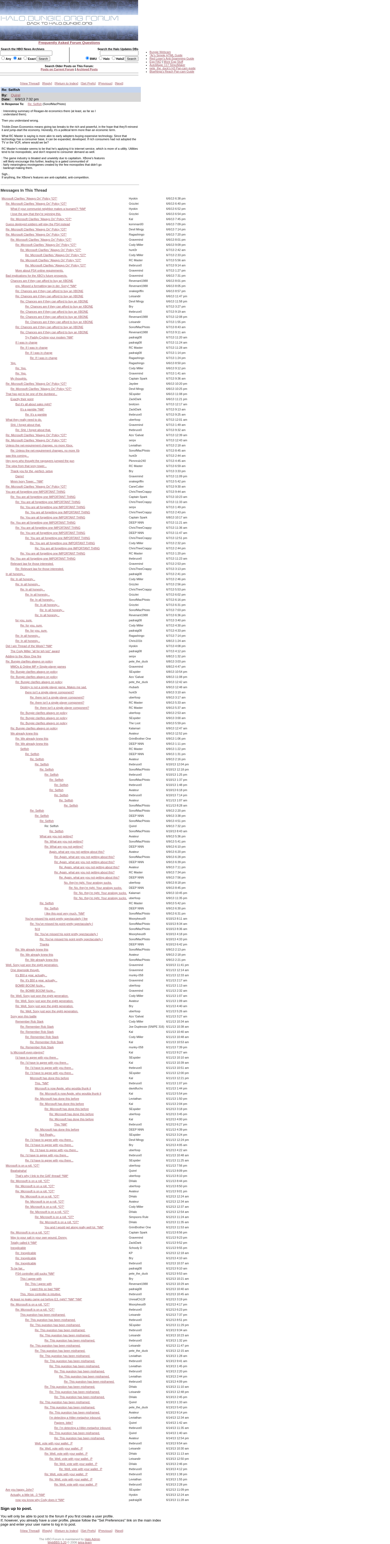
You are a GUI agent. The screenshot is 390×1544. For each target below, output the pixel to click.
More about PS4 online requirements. (39, 270)
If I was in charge (26, 342)
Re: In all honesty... (23, 579)
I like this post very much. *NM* (64, 913)
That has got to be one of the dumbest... (31, 394)
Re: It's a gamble (36, 414)
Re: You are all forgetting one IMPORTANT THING (43, 496)
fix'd (37, 929)
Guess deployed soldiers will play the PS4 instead (38, 224)
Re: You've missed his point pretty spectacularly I (61, 923)
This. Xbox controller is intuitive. (40, 1294)
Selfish (24, 748)
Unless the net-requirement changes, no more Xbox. (39, 445)
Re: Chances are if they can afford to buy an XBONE (49, 291)
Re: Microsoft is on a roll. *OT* (30, 1181)
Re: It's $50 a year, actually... (38, 980)
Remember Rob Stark (29, 1021)
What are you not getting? (56, 836)
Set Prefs (88, 83)
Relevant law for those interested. (32, 563)
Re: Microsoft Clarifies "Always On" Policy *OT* (36, 203)
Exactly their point (22, 399)
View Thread (30, 83)
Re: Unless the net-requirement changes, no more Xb (45, 450)
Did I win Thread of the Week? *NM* (29, 646)
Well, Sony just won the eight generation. (32, 965)
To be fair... (18, 1268)
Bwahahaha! (19, 1170)
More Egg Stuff (173, 61)
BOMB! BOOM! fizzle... (30, 985)
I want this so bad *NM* (45, 1289)
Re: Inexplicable (25, 1253)
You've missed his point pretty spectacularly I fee (56, 918)
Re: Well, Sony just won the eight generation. (40, 995)
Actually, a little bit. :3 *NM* (27, 1494)
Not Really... (47, 1134)
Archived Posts (87, 69)
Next (119, 83)
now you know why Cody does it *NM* (39, 1499)
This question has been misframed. (43, 1314)
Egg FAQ (155, 61)
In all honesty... (15, 574)
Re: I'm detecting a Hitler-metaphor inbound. (82, 1427)
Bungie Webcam (160, 52)
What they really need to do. (24, 419)
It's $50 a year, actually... (31, 975)
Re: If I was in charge (34, 347)
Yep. (13, 363)
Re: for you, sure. (31, 625)
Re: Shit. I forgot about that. (33, 430)
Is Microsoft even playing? (27, 1052)
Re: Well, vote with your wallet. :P (61, 1448)
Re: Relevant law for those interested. (39, 568)
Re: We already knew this (31, 738)
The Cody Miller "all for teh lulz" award (35, 651)
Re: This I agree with (38, 1283)
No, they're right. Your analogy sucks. (88, 882)
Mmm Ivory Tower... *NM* (27, 481)
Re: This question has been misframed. (50, 1319)
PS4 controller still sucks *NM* (35, 1273)
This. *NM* (41, 1083)
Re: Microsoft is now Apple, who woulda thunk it (70, 1093)
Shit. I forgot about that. (26, 424)
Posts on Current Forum (57, 69)
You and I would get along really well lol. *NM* (73, 1227)
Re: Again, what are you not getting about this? (84, 856)
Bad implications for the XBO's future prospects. (36, 275)
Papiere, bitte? (63, 1422)
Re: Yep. (21, 368)
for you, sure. (23, 620)
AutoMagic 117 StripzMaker (167, 65)
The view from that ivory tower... (26, 466)
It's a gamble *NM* (32, 409)
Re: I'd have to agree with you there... (44, 1062)
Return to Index (66, 83)
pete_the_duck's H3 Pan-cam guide (173, 68)
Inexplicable (18, 1247)
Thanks (44, 944)
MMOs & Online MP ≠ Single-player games (38, 666)
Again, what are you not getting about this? (77, 851)
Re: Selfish (35, 104)
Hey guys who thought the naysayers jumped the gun (40, 460)
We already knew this (24, 733)
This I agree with (31, 1278)
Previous (105, 83)
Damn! (19, 476)
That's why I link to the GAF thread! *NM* (42, 1175)
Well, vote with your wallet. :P (54, 1443)
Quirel (15, 95)
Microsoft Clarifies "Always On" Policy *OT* (29, 198)
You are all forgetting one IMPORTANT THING (35, 491)
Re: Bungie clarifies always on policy (29, 661)
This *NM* (60, 1124)
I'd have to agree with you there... (36, 1057)
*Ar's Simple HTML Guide (166, 55)
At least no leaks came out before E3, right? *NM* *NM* (46, 1299)
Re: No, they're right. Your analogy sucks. (95, 887)
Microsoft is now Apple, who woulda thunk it (63, 1088)
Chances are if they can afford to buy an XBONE (42, 280)
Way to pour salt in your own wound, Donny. (39, 1237)
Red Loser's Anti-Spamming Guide (172, 58)
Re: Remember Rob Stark (37, 1026)
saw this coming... (17, 455)
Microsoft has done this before (49, 1078)
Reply (47, 83)
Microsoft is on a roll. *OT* (23, 1165)
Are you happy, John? (19, 1489)
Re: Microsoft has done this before (57, 1098)
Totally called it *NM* (24, 1242)
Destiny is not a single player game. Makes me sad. (53, 687)
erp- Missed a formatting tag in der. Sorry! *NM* (46, 286)
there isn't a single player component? (49, 692)
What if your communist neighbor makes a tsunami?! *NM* (48, 208)
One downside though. (25, 970)
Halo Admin (92, 1539)
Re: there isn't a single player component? (57, 697)
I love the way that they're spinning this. (36, 214)
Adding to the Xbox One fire (23, 656)
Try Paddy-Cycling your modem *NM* (49, 337)
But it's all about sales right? (33, 404)
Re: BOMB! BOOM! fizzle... (38, 990)
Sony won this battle (24, 1016)
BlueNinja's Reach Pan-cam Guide (172, 71)
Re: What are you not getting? (63, 841)
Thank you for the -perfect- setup (32, 471)
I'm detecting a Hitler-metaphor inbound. (75, 1417)
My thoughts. (19, 378)
